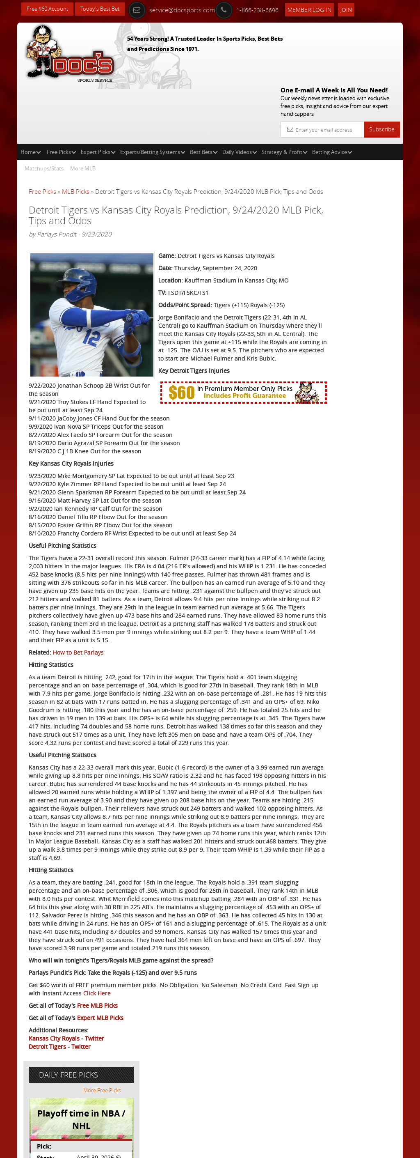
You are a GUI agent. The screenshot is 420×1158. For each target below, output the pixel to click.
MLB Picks (75, 132)
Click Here (167, 1066)
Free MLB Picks (97, 1078)
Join (357, 9)
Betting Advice (332, 92)
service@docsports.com (182, 9)
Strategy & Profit (285, 92)
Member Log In (320, 9)
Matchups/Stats (44, 109)
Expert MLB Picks (100, 1091)
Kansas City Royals (54, 1111)
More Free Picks (366, 152)
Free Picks (61, 92)
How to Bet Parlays (78, 668)
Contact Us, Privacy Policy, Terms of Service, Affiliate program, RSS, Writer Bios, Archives (259, 1148)
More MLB (83, 109)
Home (31, 92)
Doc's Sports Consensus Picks (358, 243)
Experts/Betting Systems (152, 92)
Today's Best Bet (106, 9)
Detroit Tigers (47, 1120)
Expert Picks (98, 92)
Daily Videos (239, 92)
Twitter (94, 1111)
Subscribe (382, 70)
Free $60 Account (49, 9)
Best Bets (204, 92)
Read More (368, 311)
